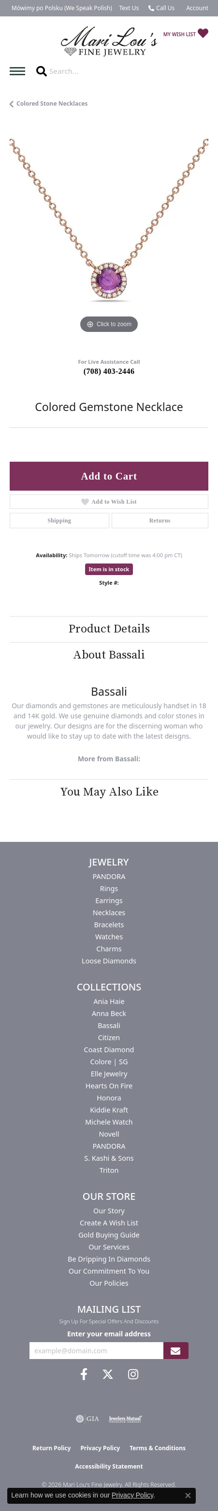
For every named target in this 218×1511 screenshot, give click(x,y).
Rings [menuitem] (109, 888)
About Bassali (109, 655)
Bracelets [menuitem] (109, 924)
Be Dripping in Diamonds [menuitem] (109, 1259)
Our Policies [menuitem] (108, 1283)
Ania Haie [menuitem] (108, 1001)
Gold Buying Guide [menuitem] (108, 1234)
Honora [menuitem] (109, 1097)
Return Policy (51, 1448)
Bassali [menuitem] (109, 1025)
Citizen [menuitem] (109, 1037)
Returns (160, 520)
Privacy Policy (100, 1448)
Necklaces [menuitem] (109, 912)
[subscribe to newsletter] (175, 1350)
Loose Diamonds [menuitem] (109, 960)
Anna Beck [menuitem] (109, 1013)
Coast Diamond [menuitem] (109, 1049)
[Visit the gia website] (87, 1419)
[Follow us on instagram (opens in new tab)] (133, 1374)
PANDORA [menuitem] (108, 876)
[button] (196, 8)
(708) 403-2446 (109, 371)
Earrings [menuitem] (108, 900)
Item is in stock (109, 569)
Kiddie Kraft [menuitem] (109, 1109)
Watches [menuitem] (109, 936)
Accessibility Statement (109, 1466)
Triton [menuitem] (109, 1170)
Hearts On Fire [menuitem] (109, 1085)
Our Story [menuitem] (109, 1210)
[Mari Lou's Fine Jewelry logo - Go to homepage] (109, 41)
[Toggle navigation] (20, 71)
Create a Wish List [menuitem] (109, 1222)
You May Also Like (109, 792)
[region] (109, 236)
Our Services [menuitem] (109, 1246)
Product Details (109, 629)
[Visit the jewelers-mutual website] (125, 1419)
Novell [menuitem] (109, 1134)
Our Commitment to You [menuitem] (109, 1271)
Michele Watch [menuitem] (108, 1121)
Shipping (59, 520)
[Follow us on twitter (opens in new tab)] (107, 1374)
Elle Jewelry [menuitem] (109, 1073)
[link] (61, 8)
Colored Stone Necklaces (51, 103)
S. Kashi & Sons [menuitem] (108, 1158)
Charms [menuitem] (108, 948)
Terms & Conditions (158, 1448)
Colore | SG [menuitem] (109, 1061)
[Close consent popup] (188, 1495)
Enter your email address (109, 1333)
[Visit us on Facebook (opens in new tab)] (83, 1374)
